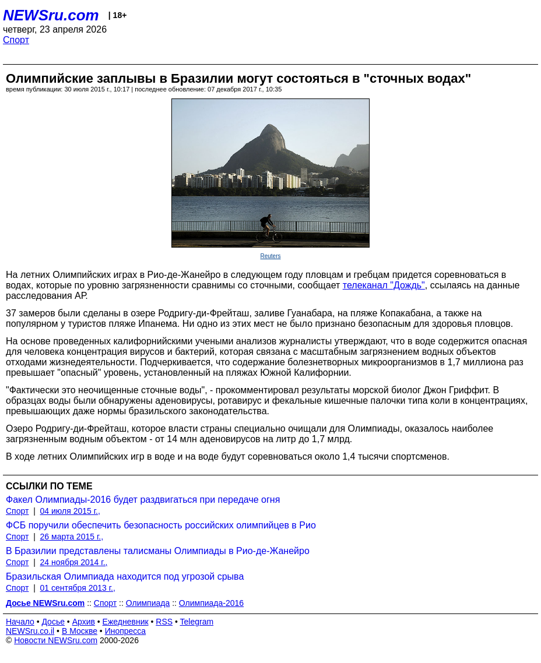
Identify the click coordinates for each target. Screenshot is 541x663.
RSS (164, 621)
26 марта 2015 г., (72, 536)
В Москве (79, 631)
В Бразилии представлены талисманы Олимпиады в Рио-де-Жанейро (158, 551)
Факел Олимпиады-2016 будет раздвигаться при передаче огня (143, 500)
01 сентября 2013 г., (77, 588)
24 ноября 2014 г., (74, 562)
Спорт (16, 40)
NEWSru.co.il (30, 631)
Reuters (270, 256)
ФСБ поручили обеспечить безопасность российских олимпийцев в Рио (161, 525)
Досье (53, 621)
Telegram (197, 621)
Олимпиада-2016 (211, 603)
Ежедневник (126, 621)
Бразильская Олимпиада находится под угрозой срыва (125, 576)
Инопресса (125, 631)
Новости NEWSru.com (55, 640)
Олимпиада (148, 603)
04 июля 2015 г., (70, 511)
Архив (83, 621)
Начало (20, 621)
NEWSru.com (51, 15)
